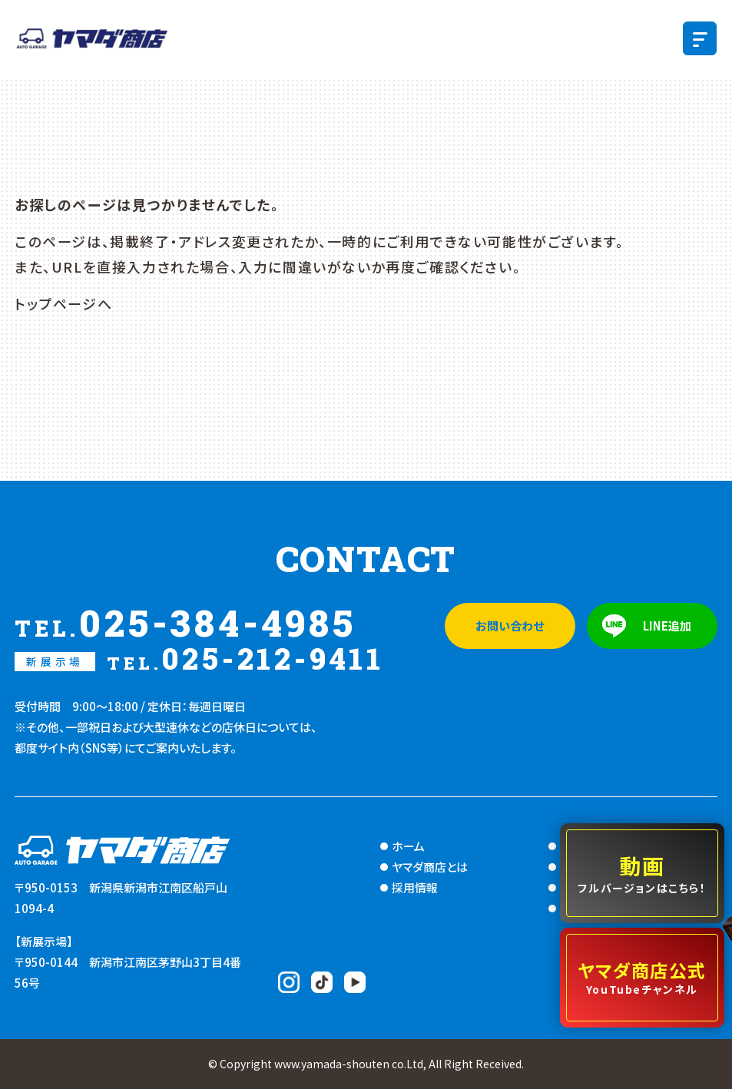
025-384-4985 (185, 623)
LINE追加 (667, 625)
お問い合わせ (509, 625)
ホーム (408, 846)
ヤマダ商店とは (430, 867)
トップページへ (63, 303)
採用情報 (415, 887)
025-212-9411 (199, 659)
